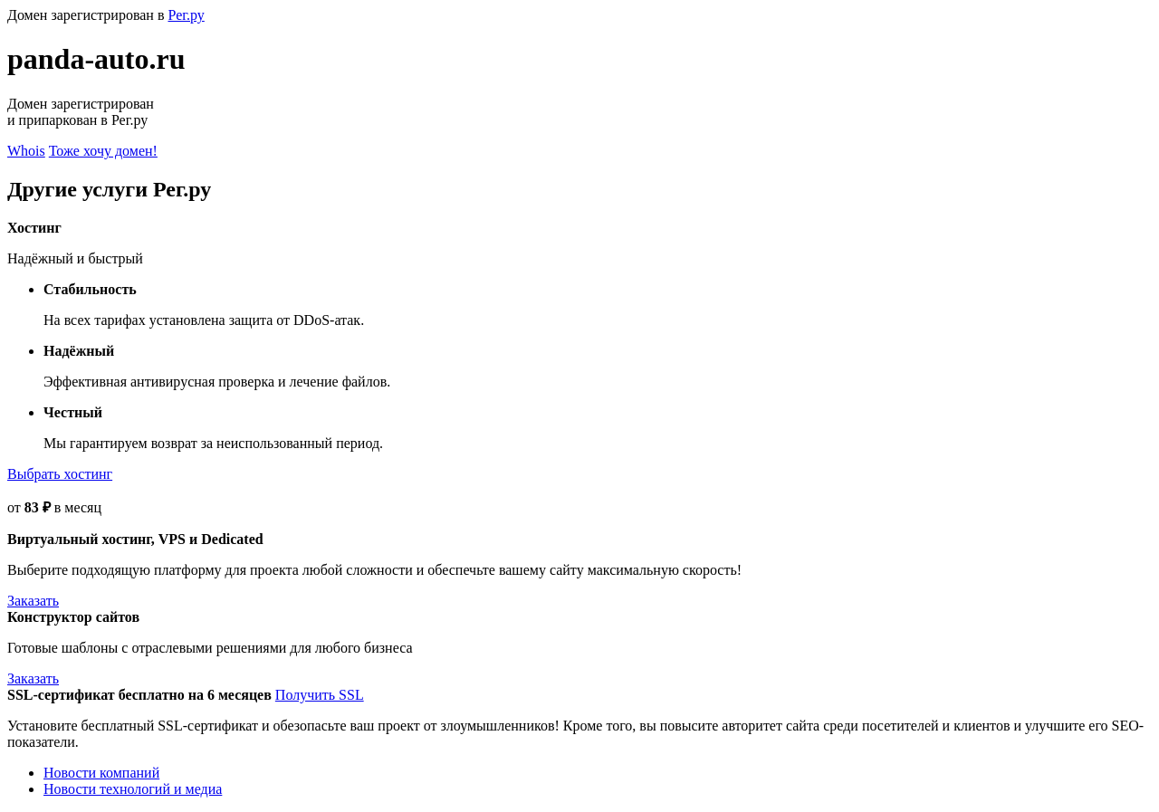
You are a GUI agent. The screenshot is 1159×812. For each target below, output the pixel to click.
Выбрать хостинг (59, 474)
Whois (26, 150)
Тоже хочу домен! (103, 150)
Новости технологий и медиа (132, 789)
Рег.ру (186, 15)
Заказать (33, 600)
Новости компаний (101, 772)
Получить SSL (319, 694)
